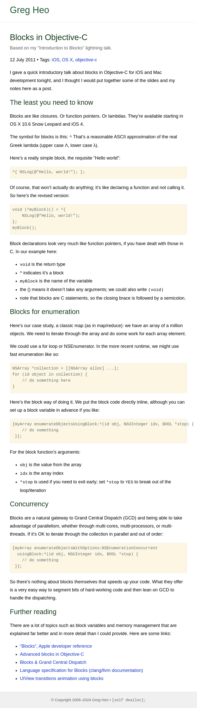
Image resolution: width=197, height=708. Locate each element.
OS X (67, 59)
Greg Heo (29, 10)
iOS (55, 59)
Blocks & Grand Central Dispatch (53, 659)
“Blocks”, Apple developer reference (56, 642)
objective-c (86, 59)
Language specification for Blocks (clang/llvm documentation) (81, 667)
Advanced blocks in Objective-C (52, 650)
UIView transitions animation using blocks (61, 675)
